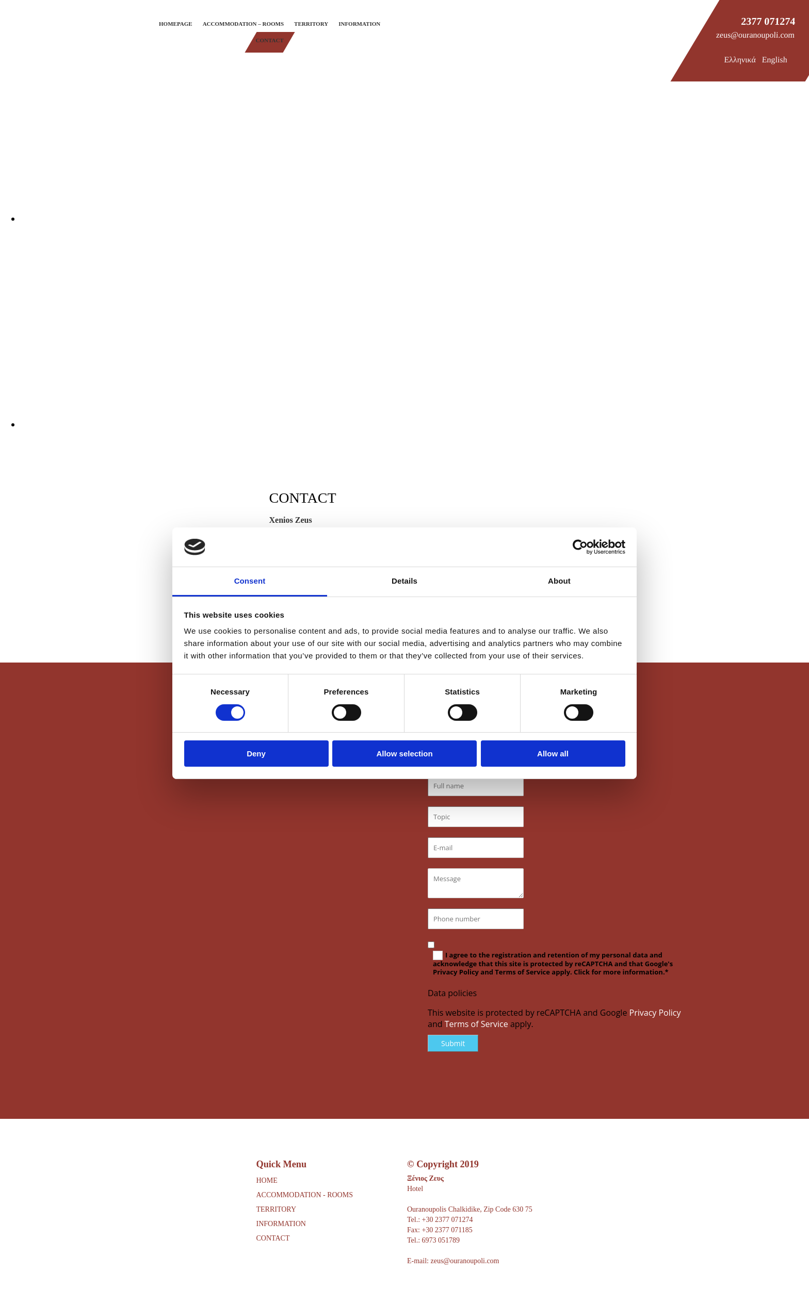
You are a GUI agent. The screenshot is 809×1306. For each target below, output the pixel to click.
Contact (270, 40)
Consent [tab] (250, 580)
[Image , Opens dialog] (330, 218)
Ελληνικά (740, 59)
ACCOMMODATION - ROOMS (304, 1195)
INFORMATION (281, 1224)
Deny (256, 753)
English (774, 59)
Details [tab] (404, 580)
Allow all (553, 753)
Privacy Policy (655, 1012)
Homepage (175, 24)
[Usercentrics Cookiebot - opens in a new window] (580, 547)
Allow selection (404, 753)
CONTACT (273, 1238)
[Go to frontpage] (36, 45)
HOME (267, 1180)
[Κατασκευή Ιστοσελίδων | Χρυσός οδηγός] (415, 1290)
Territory (311, 24)
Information (359, 24)
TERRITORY (276, 1209)
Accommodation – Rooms (243, 24)
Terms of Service (476, 1024)
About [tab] (559, 580)
